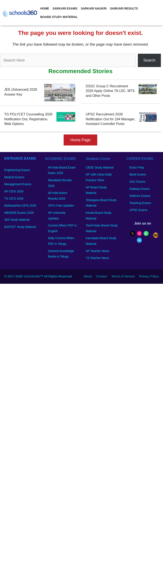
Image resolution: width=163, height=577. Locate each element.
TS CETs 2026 (13, 198)
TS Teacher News (97, 258)
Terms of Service (123, 276)
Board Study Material (59, 17)
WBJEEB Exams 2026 (19, 212)
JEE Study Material (16, 219)
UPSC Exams (138, 210)
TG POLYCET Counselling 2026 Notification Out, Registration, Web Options (28, 119)
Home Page (80, 140)
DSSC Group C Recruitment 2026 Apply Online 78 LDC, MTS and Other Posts (110, 90)
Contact (101, 276)
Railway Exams (139, 189)
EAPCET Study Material (20, 227)
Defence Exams (139, 195)
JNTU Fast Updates (61, 205)
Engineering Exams (17, 170)
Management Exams (17, 184)
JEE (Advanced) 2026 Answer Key (20, 92)
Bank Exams (137, 174)
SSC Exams (137, 181)
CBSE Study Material (100, 167)
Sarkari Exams (64, 8)
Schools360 (31, 276)
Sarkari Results (124, 8)
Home (44, 8)
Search (149, 60)
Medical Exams (14, 177)
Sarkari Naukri (94, 8)
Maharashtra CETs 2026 (20, 205)
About (88, 276)
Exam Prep (136, 167)
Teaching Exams (140, 203)
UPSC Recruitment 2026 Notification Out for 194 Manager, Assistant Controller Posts (111, 119)
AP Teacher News (97, 251)
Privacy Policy (149, 276)
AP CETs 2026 (13, 191)
